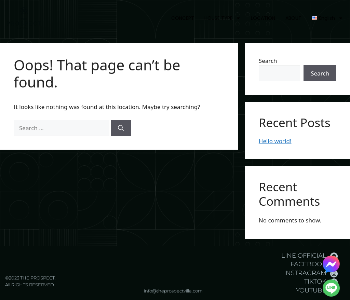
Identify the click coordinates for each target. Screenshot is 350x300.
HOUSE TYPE (222, 18)
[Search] (121, 128)
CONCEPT (182, 18)
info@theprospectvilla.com (173, 291)
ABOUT (293, 18)
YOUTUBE (311, 290)
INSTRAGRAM (305, 273)
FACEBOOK (308, 264)
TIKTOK (315, 281)
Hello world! (275, 141)
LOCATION (263, 18)
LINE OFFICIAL (303, 255)
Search (268, 61)
